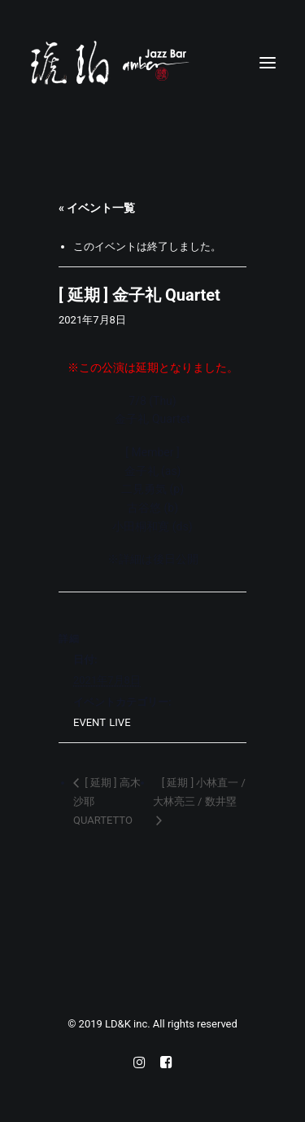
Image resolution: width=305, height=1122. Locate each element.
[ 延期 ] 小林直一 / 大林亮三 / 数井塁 (199, 792)
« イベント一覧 (97, 207)
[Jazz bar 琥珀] (152, 62)
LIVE (119, 722)
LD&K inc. (129, 1024)
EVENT (89, 722)
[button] (267, 62)
